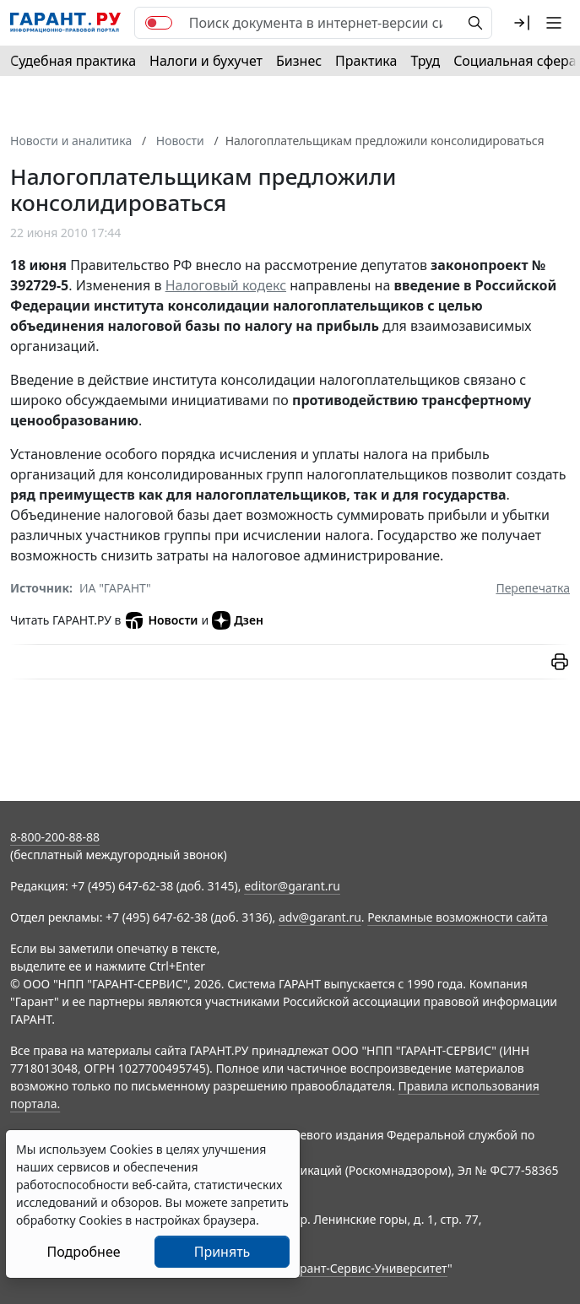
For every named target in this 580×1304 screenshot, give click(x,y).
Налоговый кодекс (225, 285)
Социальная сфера (515, 60)
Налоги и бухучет (206, 60)
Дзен (237, 620)
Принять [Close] (222, 1251)
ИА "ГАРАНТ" (115, 588)
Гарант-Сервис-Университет (367, 1268)
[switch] (158, 23)
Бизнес (299, 60)
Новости (161, 620)
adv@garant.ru (320, 917)
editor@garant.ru (292, 886)
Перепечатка (533, 588)
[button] (522, 23)
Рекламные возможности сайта (457, 917)
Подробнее (83, 1251)
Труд (425, 60)
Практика (366, 60)
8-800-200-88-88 (55, 837)
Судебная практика (73, 60)
